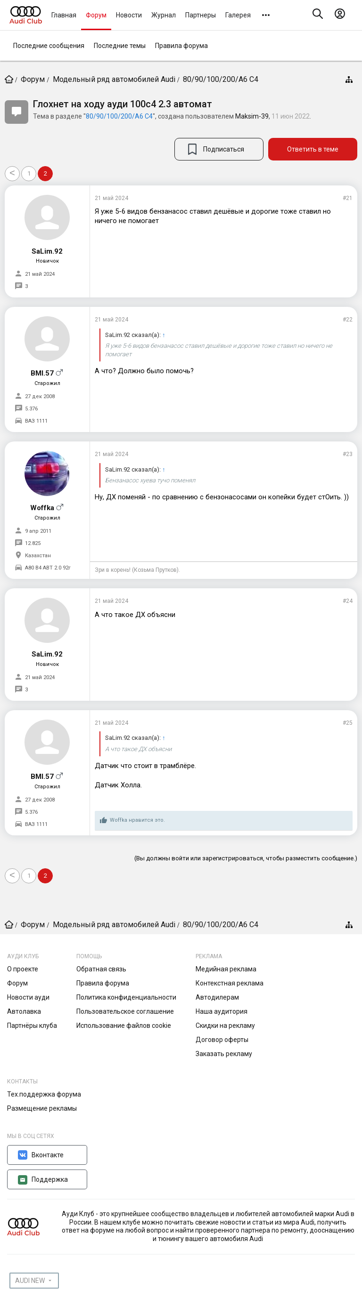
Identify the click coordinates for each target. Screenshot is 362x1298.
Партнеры (200, 15)
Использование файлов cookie (123, 1025)
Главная (63, 15)
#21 (348, 198)
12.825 (33, 543)
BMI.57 (42, 373)
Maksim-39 (252, 116)
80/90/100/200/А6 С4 (119, 116)
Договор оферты (222, 1039)
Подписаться (223, 149)
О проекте (22, 969)
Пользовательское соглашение (125, 1011)
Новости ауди (28, 997)
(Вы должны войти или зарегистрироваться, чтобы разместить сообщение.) (245, 858)
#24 (348, 601)
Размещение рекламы (42, 1108)
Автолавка (24, 1011)
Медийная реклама (226, 969)
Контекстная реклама (229, 983)
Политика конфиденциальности (126, 997)
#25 (348, 723)
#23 (348, 454)
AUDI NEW (30, 1280)
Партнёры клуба (32, 1025)
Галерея (238, 15)
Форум (96, 15)
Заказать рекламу (224, 1054)
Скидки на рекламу (225, 1025)
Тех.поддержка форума (44, 1094)
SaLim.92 (47, 251)
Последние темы (120, 45)
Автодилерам (217, 997)
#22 (348, 319)
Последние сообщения (48, 45)
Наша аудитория (221, 1011)
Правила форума (181, 45)
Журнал (163, 15)
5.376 (31, 409)
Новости (129, 15)
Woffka (42, 508)
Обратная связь (101, 969)
